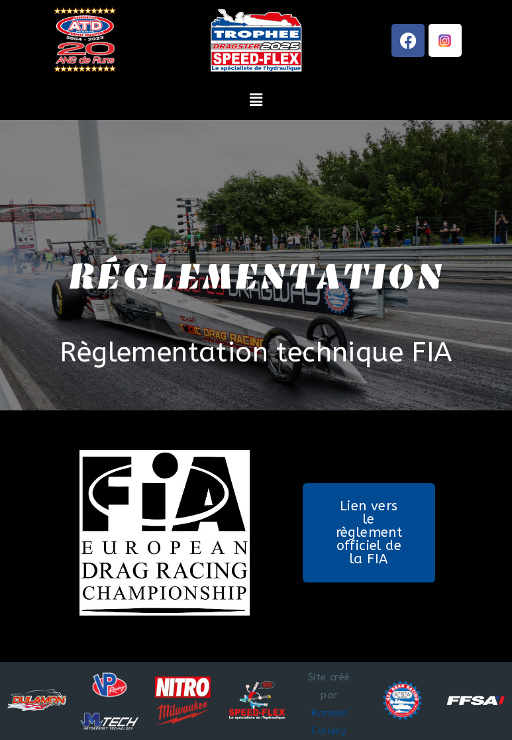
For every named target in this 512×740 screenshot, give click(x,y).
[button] (256, 100)
